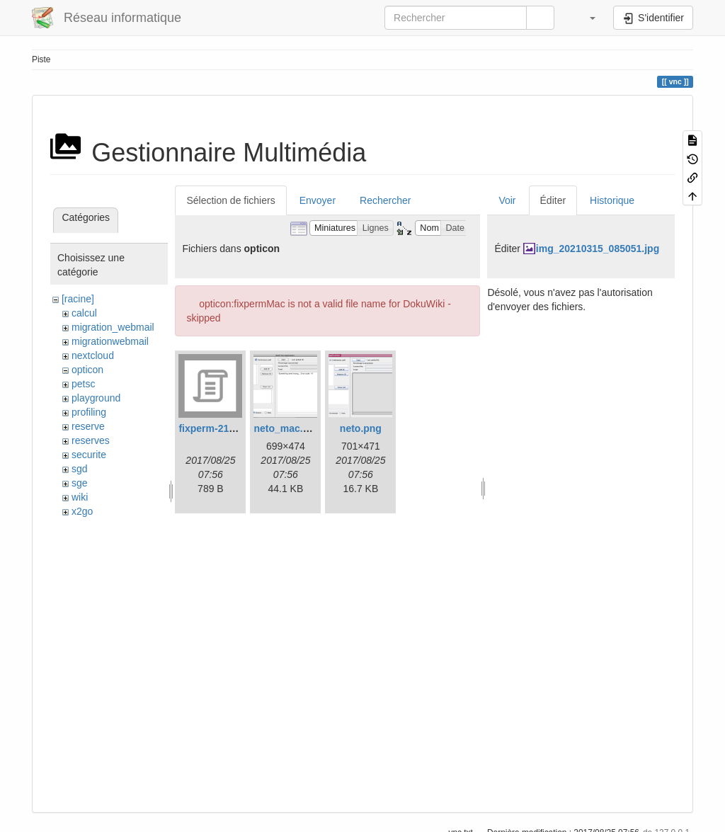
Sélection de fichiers (230, 200)
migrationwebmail (110, 341)
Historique (612, 200)
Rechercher (385, 200)
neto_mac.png (287, 428)
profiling (89, 412)
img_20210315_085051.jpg (597, 248)
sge (80, 483)
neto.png (361, 428)
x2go (82, 511)
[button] (585, 17)
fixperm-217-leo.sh (222, 428)
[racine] (78, 298)
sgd (80, 468)
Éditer (553, 200)
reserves (91, 440)
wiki (80, 497)
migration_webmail (113, 327)
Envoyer (317, 200)
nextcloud (93, 355)
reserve (88, 426)
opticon (87, 369)
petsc (83, 383)
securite (89, 454)
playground (96, 398)
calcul (84, 313)
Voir (506, 200)
